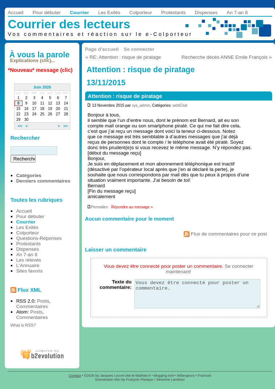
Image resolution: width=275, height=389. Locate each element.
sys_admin (141, 105)
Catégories (28, 175)
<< (20, 126)
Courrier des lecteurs (69, 24)
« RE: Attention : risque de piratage (123, 57)
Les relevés (28, 260)
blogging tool (164, 375)
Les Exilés (109, 12)
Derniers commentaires (43, 181)
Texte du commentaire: (116, 284)
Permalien (97, 207)
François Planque (139, 379)
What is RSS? (23, 325)
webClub (179, 105)
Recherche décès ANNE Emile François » (227, 57)
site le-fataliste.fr (138, 375)
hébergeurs (186, 375)
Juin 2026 (42, 87)
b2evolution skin (107, 379)
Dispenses (206, 12)
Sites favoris (29, 271)
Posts (43, 301)
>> (65, 126)
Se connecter (139, 49)
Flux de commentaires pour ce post (225, 234)
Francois (204, 375)
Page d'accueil (102, 49)
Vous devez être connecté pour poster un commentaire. (197, 296)
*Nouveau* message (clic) (40, 70)
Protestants (173, 12)
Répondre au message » (132, 207)
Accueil (16, 12)
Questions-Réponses (39, 238)
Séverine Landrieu (170, 379)
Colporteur (140, 12)
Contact (75, 375)
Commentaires (32, 306)
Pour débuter (47, 12)
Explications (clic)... (32, 60)
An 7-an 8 (237, 12)
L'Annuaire (27, 265)
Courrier (79, 12)
